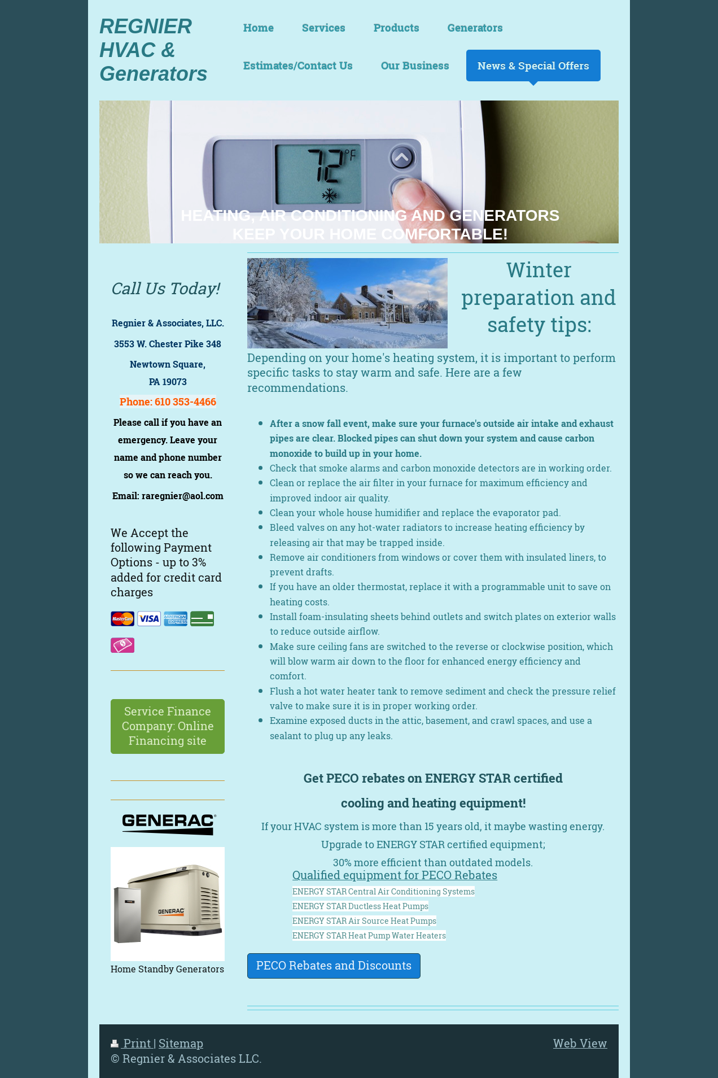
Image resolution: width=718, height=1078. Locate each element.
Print (132, 1043)
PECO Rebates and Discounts (333, 965)
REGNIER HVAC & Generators (153, 50)
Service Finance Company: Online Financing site (168, 726)
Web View (580, 1043)
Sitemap (181, 1043)
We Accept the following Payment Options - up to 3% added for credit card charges (166, 562)
